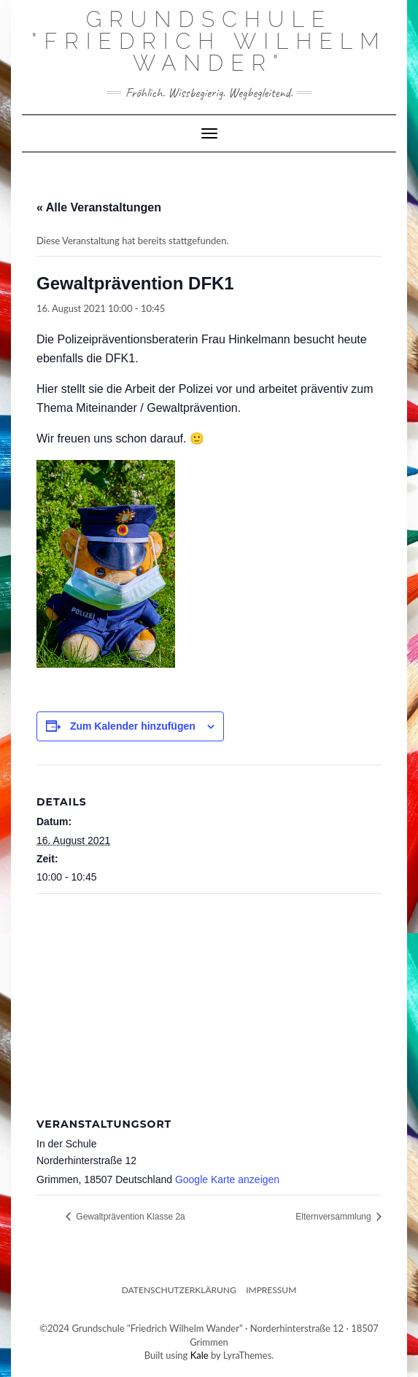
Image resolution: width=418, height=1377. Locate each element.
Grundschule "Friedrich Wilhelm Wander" (208, 41)
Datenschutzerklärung (179, 1289)
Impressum (271, 1289)
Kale (199, 1355)
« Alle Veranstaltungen (98, 207)
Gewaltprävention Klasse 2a (129, 1217)
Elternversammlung (334, 1217)
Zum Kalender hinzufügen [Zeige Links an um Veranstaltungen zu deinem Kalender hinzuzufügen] (133, 726)
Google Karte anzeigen (227, 1179)
